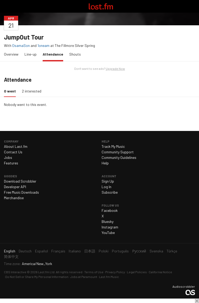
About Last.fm (15, 146)
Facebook (110, 210)
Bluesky (107, 221)
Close (197, 301)
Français (58, 251)
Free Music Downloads (21, 192)
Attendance (54, 53)
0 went (11, 90)
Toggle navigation (6, 6)
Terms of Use (93, 272)
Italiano (75, 251)
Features (11, 163)
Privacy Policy (115, 272)
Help (105, 163)
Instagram (110, 227)
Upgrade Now (115, 68)
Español (41, 251)
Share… (192, 18)
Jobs (8, 157)
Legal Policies (137, 272)
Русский (139, 251)
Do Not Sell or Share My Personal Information (36, 276)
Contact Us (13, 152)
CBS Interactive (15, 272)
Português (120, 251)
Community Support (118, 152)
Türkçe (172, 251)
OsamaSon (21, 45)
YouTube (108, 232)
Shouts (75, 54)
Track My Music (113, 146)
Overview (11, 54)
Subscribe (110, 192)
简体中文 (11, 256)
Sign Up (108, 181)
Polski (103, 251)
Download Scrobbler (20, 181)
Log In (106, 186)
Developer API (15, 186)
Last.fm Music (109, 276)
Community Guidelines (119, 157)
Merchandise (14, 198)
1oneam (43, 45)
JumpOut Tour (24, 37)
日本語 (89, 251)
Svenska (156, 251)
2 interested (31, 91)
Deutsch (25, 251)
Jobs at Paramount (83, 276)
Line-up (30, 54)
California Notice (160, 272)
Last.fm (101, 6)
